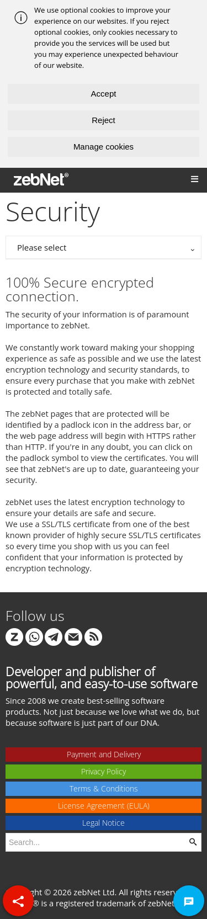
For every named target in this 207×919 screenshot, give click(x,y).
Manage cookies (103, 146)
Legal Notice (103, 822)
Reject (103, 120)
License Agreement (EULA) (104, 805)
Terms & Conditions (104, 788)
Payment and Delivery (104, 754)
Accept (103, 93)
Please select (41, 247)
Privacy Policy (103, 771)
